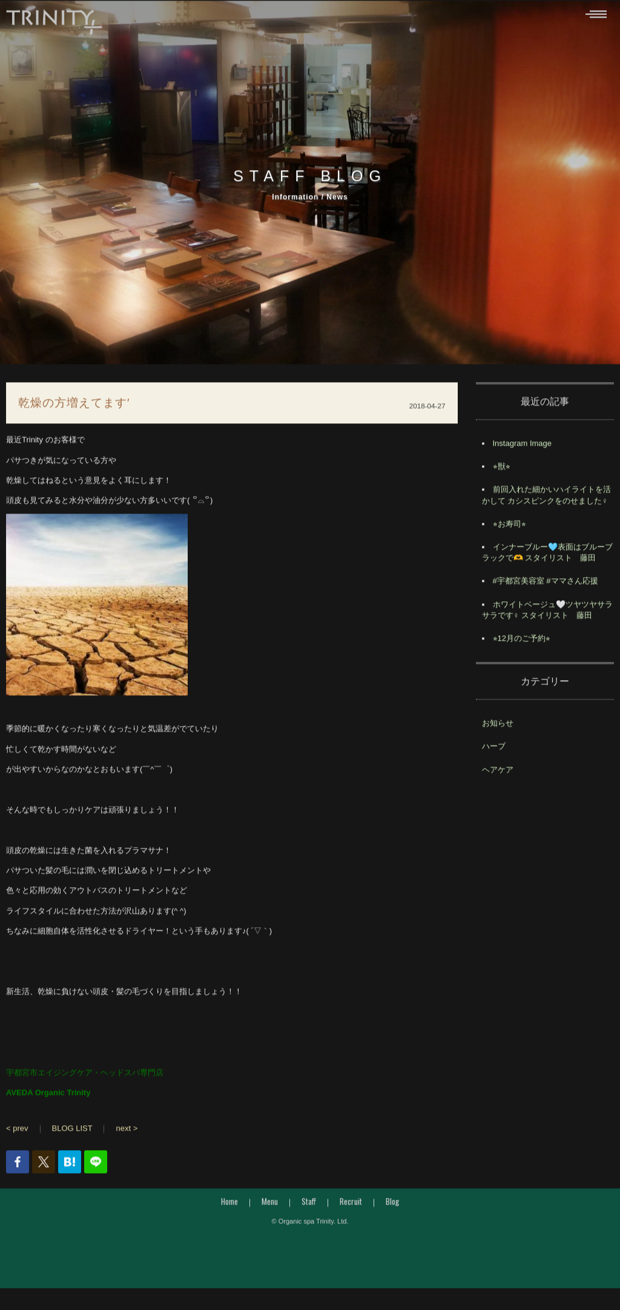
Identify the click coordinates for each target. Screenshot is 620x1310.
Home (229, 1205)
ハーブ (494, 749)
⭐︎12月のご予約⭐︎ (521, 641)
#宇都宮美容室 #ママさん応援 (545, 584)
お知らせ (497, 726)
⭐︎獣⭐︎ (501, 469)
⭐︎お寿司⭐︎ (509, 527)
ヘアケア (497, 772)
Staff (309, 1205)
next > (126, 1131)
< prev (17, 1131)
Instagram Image (522, 446)
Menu (270, 1205)
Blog (392, 1205)
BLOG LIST (72, 1131)
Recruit (351, 1205)
